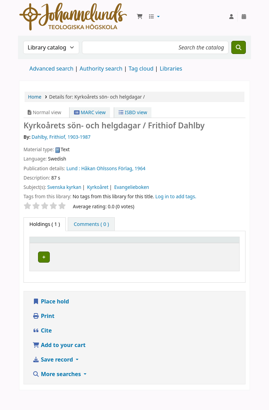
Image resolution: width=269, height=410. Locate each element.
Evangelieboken (131, 187)
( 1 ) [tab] (44, 224)
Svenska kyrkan (64, 187)
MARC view (90, 112)
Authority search (101, 68)
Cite (42, 348)
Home (34, 96)
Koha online (73, 16)
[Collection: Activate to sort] (150, 246)
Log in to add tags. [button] (175, 196)
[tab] (91, 224)
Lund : (73, 168)
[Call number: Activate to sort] (192, 246)
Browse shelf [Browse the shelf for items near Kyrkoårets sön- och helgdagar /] (192, 269)
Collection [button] (142, 249)
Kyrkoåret (98, 187)
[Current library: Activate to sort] (102, 246)
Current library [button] (89, 246)
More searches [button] (57, 392)
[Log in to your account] (231, 16)
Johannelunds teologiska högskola (96, 269)
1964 (139, 168)
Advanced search (51, 68)
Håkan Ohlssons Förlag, (107, 168)
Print (43, 334)
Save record (53, 377)
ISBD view (133, 112)
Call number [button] (186, 246)
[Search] (238, 47)
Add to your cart (59, 363)
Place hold (51, 319)
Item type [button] (45, 249)
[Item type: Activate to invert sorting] (53, 246)
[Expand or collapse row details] (225, 272)
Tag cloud (141, 68)
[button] (140, 16)
